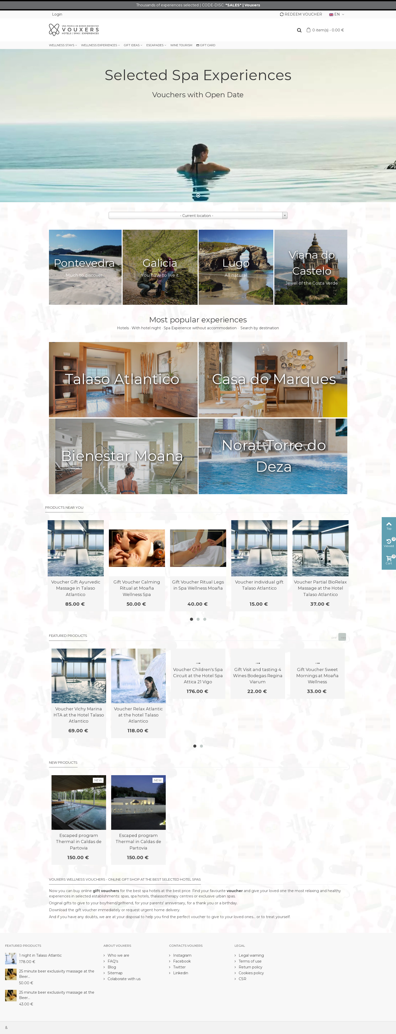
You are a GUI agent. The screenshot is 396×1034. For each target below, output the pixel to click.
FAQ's (112, 961)
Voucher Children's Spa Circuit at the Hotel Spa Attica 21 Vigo (198, 676)
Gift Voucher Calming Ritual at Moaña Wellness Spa (136, 588)
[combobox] (198, 215)
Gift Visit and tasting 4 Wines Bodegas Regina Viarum (258, 676)
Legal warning (251, 955)
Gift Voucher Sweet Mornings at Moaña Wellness (317, 676)
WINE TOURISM (181, 45)
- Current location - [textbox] (196, 215)
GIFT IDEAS (131, 45)
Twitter (179, 967)
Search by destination (259, 328)
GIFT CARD (205, 45)
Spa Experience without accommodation (200, 328)
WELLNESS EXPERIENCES (99, 45)
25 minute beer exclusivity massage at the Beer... (56, 974)
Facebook (181, 961)
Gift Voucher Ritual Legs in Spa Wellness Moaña (198, 585)
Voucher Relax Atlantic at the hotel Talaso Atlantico (138, 715)
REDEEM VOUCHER (301, 14)
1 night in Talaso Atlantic (40, 955)
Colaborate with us (123, 979)
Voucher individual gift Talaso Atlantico (259, 585)
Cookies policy (251, 973)
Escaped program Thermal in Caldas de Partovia (78, 841)
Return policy (250, 967)
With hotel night (146, 328)
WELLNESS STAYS (61, 45)
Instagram (181, 955)
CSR (242, 979)
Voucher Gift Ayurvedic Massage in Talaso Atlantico (75, 588)
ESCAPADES (154, 45)
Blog (111, 967)
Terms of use (250, 961)
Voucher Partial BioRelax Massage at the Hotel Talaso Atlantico (320, 588)
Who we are (118, 955)
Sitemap (115, 973)
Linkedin (180, 973)
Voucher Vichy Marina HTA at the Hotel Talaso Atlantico (79, 715)
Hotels (123, 328)
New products (63, 762)
